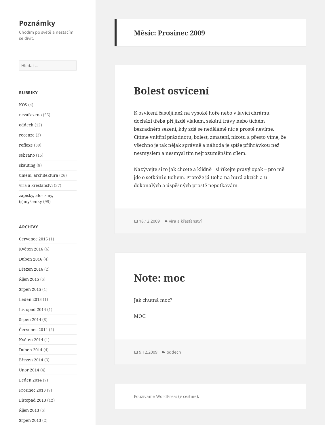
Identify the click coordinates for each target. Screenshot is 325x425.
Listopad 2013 (32, 400)
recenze (27, 135)
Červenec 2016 (33, 239)
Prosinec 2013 (32, 390)
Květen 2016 (31, 249)
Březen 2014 (31, 360)
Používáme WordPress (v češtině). (166, 396)
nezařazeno (30, 114)
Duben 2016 (30, 259)
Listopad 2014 (32, 309)
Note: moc (159, 277)
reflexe (26, 145)
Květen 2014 (31, 339)
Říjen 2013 (29, 410)
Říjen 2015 (29, 279)
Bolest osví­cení (171, 90)
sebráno (27, 155)
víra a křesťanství (36, 185)
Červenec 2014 (33, 329)
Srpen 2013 (30, 420)
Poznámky (37, 23)
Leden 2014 (30, 380)
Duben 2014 (30, 349)
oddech (26, 125)
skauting (27, 165)
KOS (23, 104)
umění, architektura (38, 175)
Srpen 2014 (30, 319)
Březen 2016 (31, 269)
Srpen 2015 (30, 289)
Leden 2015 (30, 299)
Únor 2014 (29, 370)
